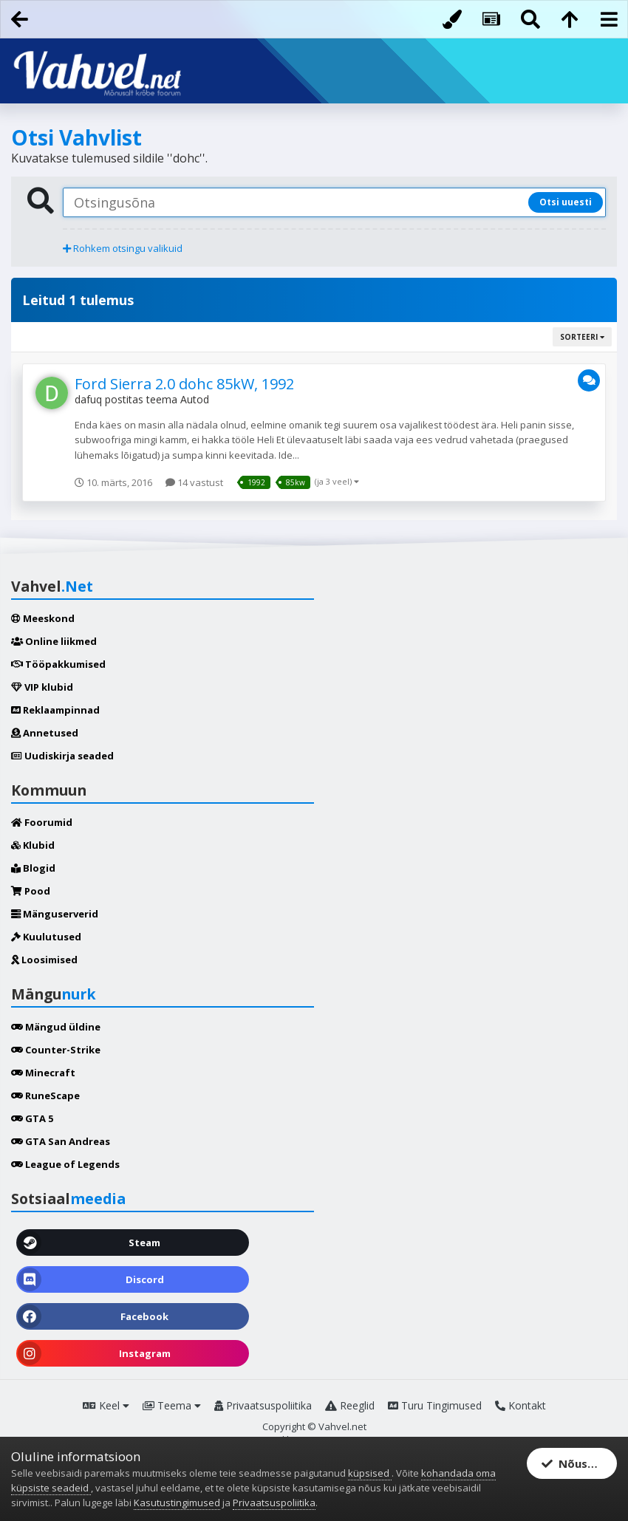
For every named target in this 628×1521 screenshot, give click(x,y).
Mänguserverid (54, 913)
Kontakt (520, 1405)
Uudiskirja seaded (62, 755)
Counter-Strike (55, 1049)
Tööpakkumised (58, 664)
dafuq (88, 399)
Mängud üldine (55, 1026)
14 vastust (194, 482)
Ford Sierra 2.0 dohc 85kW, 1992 (184, 384)
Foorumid (41, 822)
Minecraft (43, 1072)
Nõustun (574, 1463)
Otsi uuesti (565, 202)
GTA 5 (32, 1118)
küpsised (370, 1473)
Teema (172, 1405)
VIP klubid (42, 687)
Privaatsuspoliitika (263, 1405)
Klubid (33, 845)
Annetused (44, 732)
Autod (194, 399)
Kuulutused (46, 936)
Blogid (33, 868)
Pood (30, 891)
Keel (106, 1405)
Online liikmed (54, 641)
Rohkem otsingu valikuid (122, 248)
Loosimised (44, 959)
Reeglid (350, 1405)
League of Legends (65, 1164)
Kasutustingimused (177, 1502)
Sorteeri (582, 337)
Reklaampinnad (55, 710)
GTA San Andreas (60, 1141)
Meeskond (43, 618)
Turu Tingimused (435, 1405)
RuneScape (45, 1095)
